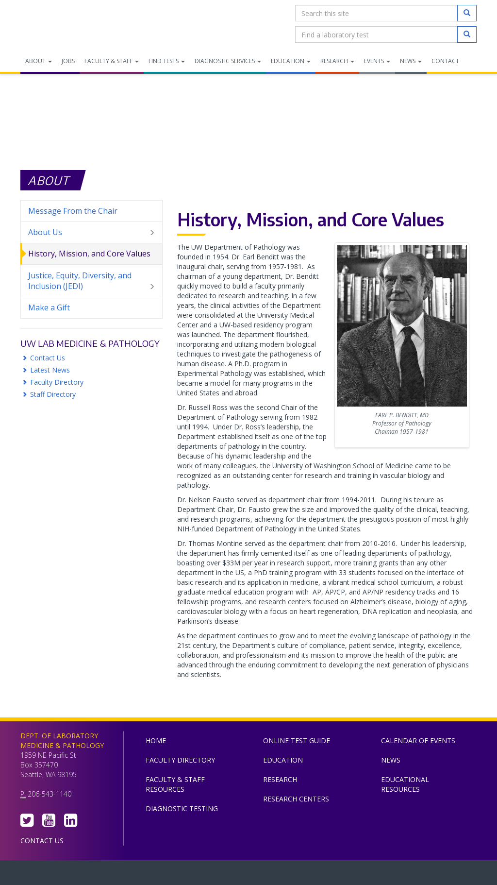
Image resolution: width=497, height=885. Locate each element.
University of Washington (289, 875)
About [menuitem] (38, 61)
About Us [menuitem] (91, 232)
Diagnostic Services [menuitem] (228, 61)
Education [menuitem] (291, 61)
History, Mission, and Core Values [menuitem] (89, 253)
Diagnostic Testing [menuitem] (182, 808)
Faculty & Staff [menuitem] (111, 61)
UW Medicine (168, 875)
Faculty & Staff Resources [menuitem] (175, 784)
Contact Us (47, 357)
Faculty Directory (56, 382)
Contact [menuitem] (445, 61)
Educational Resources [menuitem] (405, 784)
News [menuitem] (411, 61)
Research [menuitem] (337, 61)
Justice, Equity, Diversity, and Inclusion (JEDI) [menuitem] (91, 281)
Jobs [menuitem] (68, 61)
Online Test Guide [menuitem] (296, 740)
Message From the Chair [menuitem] (72, 210)
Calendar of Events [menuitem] (418, 740)
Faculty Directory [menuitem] (180, 760)
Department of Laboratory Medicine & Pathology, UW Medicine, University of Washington (70, 24)
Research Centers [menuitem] (296, 798)
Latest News (50, 369)
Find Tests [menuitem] (167, 61)
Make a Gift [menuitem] (49, 307)
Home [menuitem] (156, 740)
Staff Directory (53, 394)
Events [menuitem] (377, 61)
